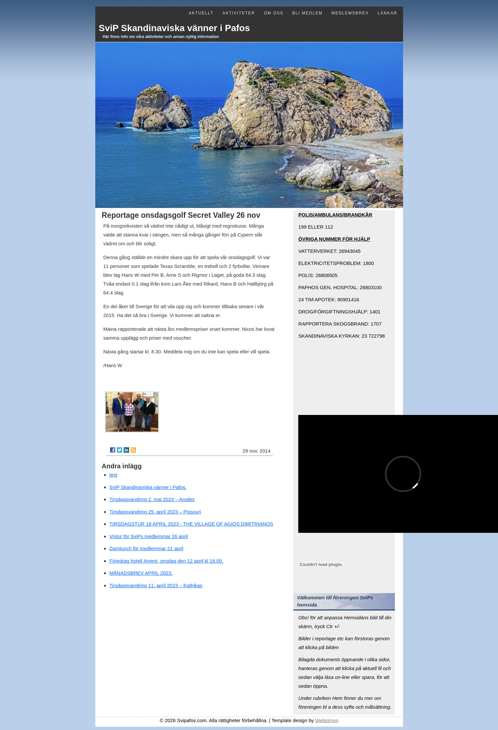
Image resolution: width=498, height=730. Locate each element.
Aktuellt (201, 13)
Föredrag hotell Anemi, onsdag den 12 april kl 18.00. (166, 561)
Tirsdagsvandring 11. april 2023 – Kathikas (155, 585)
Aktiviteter (238, 13)
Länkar (387, 13)
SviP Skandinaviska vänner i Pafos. (148, 487)
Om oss (274, 13)
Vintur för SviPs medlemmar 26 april (148, 536)
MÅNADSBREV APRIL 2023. (141, 573)
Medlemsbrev (350, 13)
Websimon (327, 720)
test (113, 474)
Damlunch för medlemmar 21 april (146, 548)
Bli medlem (307, 13)
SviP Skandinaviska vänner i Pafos (174, 28)
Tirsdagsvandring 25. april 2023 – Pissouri (155, 512)
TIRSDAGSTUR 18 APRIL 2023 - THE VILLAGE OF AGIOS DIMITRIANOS (191, 524)
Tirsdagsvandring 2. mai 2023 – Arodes (151, 499)
